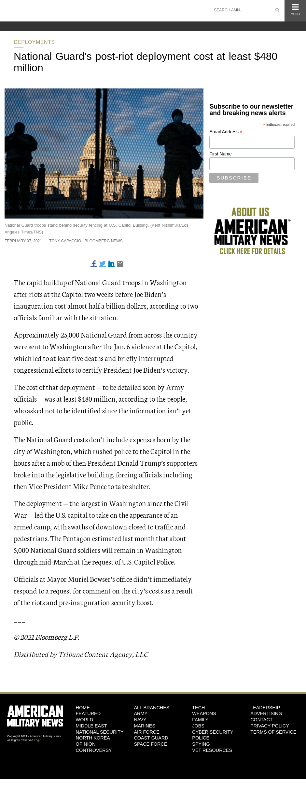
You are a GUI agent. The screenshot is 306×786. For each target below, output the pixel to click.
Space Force (150, 744)
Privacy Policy (269, 725)
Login (37, 740)
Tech (198, 707)
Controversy (94, 750)
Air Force (146, 732)
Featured (88, 713)
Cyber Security (212, 732)
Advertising (266, 713)
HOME (83, 707)
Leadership (265, 707)
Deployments (34, 42)
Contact (261, 719)
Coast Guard (151, 737)
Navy (140, 719)
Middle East (91, 725)
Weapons (204, 713)
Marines (144, 725)
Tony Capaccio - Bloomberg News (85, 241)
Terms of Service (273, 732)
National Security (100, 732)
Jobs (198, 725)
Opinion (86, 744)
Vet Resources (212, 750)
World (84, 719)
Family (200, 719)
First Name (220, 153)
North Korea (93, 737)
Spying (201, 744)
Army (140, 713)
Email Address (226, 132)
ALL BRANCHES (151, 707)
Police (200, 737)
